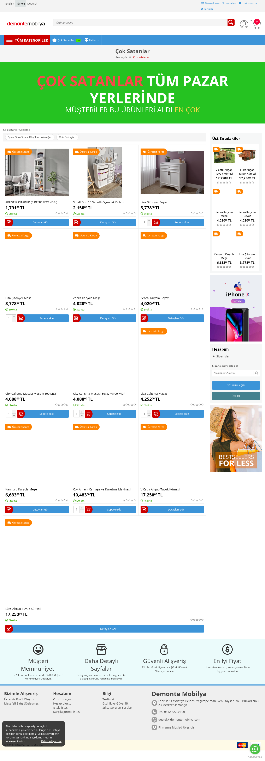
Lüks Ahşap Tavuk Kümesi (23, 612)
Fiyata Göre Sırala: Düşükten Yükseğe (31, 137)
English (9, 3)
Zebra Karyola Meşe (87, 299)
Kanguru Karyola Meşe (21, 492)
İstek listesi (61, 718)
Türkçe (21, 3)
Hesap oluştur (63, 714)
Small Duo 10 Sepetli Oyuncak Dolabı (98, 202)
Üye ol (236, 396)
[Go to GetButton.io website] (255, 757)
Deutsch (32, 3)
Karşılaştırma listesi (67, 722)
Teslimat (108, 710)
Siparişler (223, 356)
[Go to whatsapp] (255, 749)
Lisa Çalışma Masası (154, 395)
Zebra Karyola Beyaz (155, 299)
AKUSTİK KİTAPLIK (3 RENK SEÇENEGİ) (31, 202)
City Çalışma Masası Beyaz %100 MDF (99, 395)
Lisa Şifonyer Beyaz (154, 202)
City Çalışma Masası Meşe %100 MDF (31, 395)
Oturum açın (236, 385)
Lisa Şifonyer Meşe (18, 299)
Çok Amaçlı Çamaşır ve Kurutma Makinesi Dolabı (102, 492)
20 (74, 137)
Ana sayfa (121, 57)
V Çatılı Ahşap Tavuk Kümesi (160, 492)
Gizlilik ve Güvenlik (115, 714)
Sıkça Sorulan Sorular (117, 718)
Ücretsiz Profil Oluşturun (21, 710)
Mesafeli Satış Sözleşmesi (22, 714)
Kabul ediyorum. (51, 741)
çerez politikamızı (26, 734)
